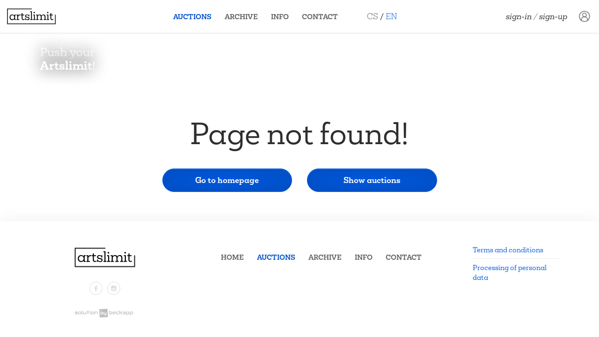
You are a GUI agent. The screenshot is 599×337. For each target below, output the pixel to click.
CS (372, 16)
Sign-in (519, 16)
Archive (241, 16)
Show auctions (372, 180)
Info (280, 16)
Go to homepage (227, 180)
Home (232, 257)
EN (391, 16)
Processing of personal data (510, 272)
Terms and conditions (508, 249)
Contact (320, 16)
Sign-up (553, 16)
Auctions (192, 16)
